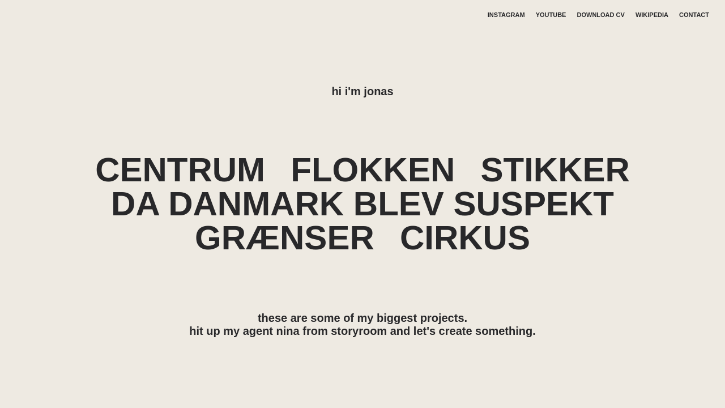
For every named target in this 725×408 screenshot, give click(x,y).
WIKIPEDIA (652, 14)
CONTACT (694, 14)
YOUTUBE (551, 14)
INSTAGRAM (506, 14)
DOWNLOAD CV (601, 14)
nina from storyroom (331, 331)
